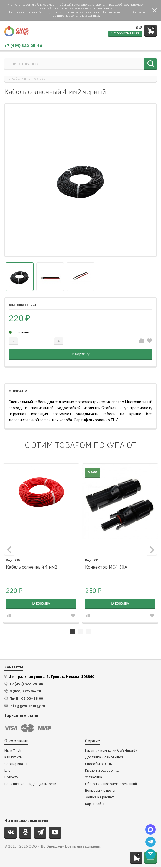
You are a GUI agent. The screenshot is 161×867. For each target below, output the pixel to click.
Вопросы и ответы (100, 791)
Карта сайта (95, 804)
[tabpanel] (41, 542)
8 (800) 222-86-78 (25, 691)
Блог (8, 771)
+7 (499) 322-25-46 (23, 45)
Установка (93, 777)
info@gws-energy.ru (27, 706)
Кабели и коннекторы (29, 79)
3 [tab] (88, 631)
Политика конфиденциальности (30, 784)
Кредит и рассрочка (102, 771)
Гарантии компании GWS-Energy (111, 751)
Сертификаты (15, 764)
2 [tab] (80, 631)
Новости (11, 777)
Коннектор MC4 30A (106, 567)
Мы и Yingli (12, 751)
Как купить (13, 757)
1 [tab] (72, 631)
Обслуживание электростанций (111, 784)
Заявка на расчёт (99, 797)
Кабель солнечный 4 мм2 (31, 567)
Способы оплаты (99, 764)
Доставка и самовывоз (104, 757)
